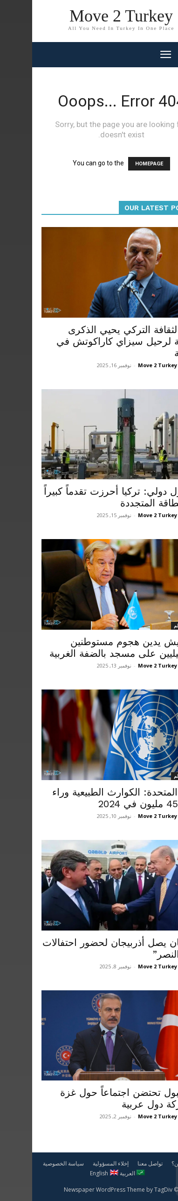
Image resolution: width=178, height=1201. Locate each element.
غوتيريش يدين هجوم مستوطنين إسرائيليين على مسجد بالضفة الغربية (93, 647)
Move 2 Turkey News (133, 365)
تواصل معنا (117, 1163)
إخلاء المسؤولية (78, 1163)
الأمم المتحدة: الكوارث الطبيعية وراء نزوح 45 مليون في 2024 (94, 798)
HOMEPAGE (117, 164)
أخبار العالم (153, 625)
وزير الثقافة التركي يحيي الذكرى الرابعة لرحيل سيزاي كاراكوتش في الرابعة (96, 341)
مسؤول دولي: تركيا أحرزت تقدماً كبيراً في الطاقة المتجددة (90, 497)
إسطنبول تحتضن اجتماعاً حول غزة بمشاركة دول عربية (98, 1098)
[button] (165, 54)
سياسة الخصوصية (31, 1163)
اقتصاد (157, 475)
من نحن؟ (149, 1163)
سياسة (157, 926)
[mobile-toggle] (133, 54)
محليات (157, 313)
